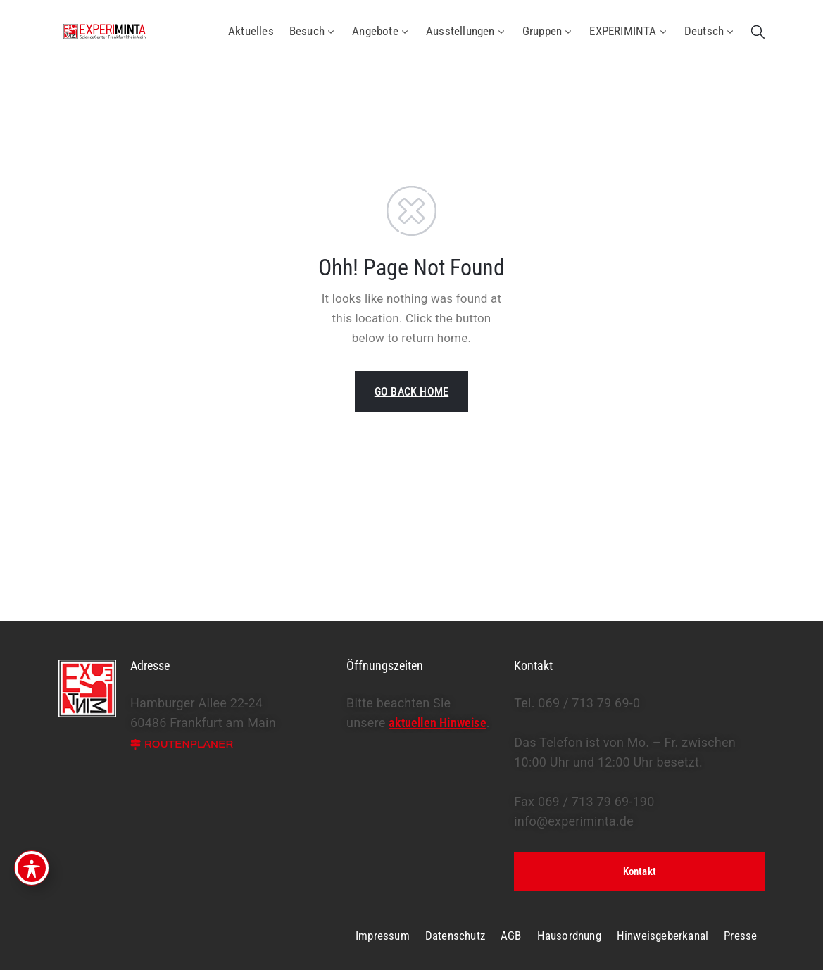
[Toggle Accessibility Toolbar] (32, 868)
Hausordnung (569, 935)
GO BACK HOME (411, 391)
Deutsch (710, 31)
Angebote (381, 31)
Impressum (383, 935)
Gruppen (548, 31)
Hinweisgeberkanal (662, 935)
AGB (511, 935)
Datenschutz (455, 935)
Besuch (313, 31)
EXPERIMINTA (628, 31)
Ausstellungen (466, 31)
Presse (740, 935)
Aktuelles (251, 31)
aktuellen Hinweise (437, 722)
